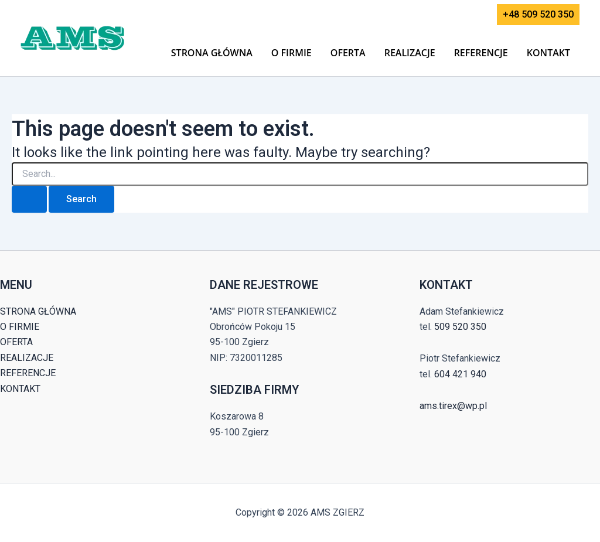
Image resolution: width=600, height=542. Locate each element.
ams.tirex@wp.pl (453, 405)
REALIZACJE (409, 52)
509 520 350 (460, 326)
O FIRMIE (291, 52)
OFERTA (348, 52)
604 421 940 (460, 374)
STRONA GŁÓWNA (212, 52)
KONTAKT (548, 52)
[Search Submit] (29, 199)
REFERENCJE (481, 52)
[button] (538, 14)
